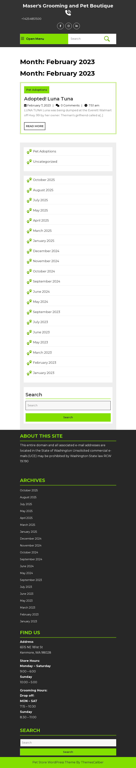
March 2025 (42, 231)
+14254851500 (31, 18)
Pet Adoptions (36, 89)
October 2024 (44, 271)
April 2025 (41, 220)
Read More (35, 127)
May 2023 (40, 342)
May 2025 (40, 210)
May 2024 (40, 302)
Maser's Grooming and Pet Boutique (68, 6)
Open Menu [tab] (32, 39)
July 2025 (40, 200)
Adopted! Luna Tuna (48, 99)
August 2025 (43, 190)
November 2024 (46, 261)
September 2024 (46, 281)
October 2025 (44, 180)
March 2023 (42, 352)
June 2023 (41, 332)
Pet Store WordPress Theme (54, 762)
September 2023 (46, 312)
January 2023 (43, 373)
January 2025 (43, 241)
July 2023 (40, 322)
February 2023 (44, 362)
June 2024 (41, 291)
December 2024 (46, 251)
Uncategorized (45, 161)
